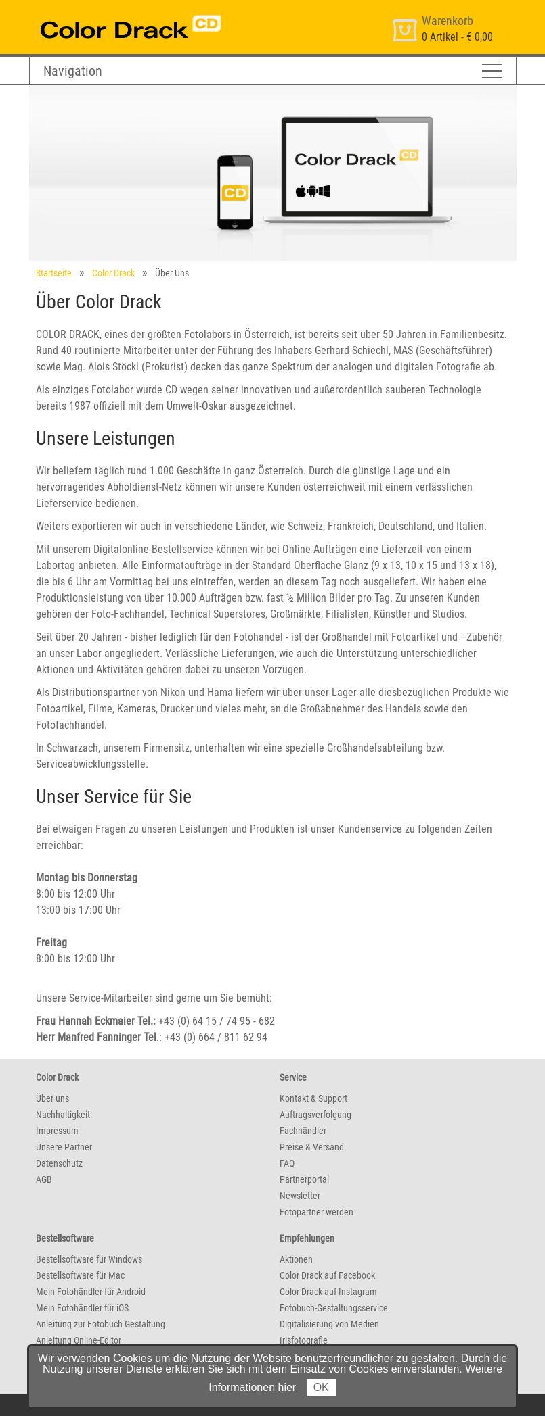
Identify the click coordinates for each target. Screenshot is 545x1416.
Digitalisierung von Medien (329, 1324)
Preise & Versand (312, 1147)
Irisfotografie (304, 1340)
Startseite (54, 273)
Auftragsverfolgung (315, 1114)
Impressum (57, 1130)
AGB (44, 1179)
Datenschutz (59, 1163)
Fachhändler (303, 1130)
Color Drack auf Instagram (328, 1291)
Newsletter (300, 1195)
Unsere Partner (64, 1147)
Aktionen (296, 1259)
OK (321, 1387)
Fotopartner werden (316, 1211)
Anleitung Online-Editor (78, 1340)
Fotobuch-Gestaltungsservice (334, 1307)
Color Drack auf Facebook (327, 1275)
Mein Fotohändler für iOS (82, 1307)
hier (287, 1387)
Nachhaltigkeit (63, 1114)
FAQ (287, 1163)
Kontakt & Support (313, 1098)
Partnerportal (304, 1179)
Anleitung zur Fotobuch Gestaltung (100, 1324)
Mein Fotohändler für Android (91, 1291)
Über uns (52, 1098)
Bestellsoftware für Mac (80, 1275)
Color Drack (113, 273)
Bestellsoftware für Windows (89, 1259)
